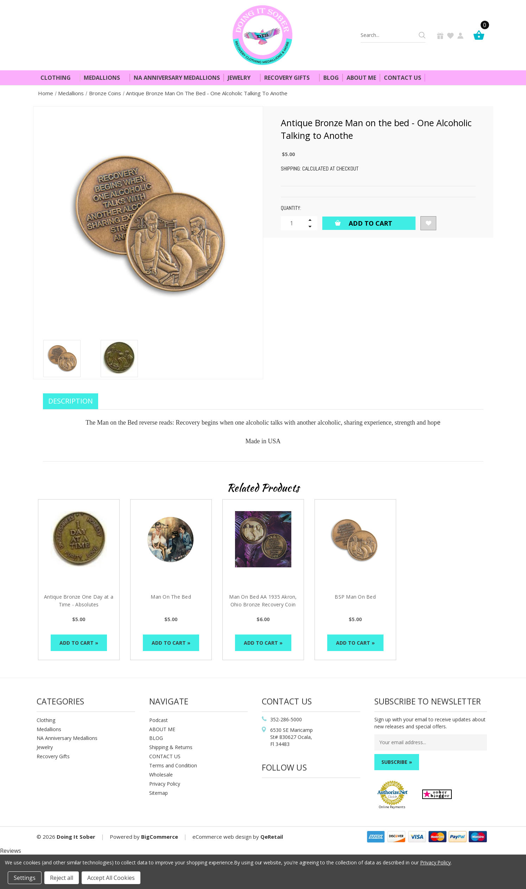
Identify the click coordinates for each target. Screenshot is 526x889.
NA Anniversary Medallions (177, 78)
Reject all (61, 878)
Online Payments (392, 807)
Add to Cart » (78, 642)
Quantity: (291, 208)
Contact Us (402, 78)
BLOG (156, 738)
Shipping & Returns (170, 747)
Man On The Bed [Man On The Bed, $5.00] (171, 596)
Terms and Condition (173, 765)
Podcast (158, 720)
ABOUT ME (162, 729)
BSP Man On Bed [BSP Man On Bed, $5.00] (355, 596)
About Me (361, 78)
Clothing (58, 78)
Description (70, 401)
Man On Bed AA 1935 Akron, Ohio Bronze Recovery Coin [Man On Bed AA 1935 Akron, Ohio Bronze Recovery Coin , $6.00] (263, 600)
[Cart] (480, 35)
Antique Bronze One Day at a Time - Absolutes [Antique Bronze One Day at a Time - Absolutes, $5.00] (78, 600)
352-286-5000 (286, 719)
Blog (331, 78)
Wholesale (161, 774)
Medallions (105, 78)
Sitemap (158, 793)
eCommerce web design (222, 836)
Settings (25, 878)
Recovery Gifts (290, 78)
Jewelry (242, 78)
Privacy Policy (164, 783)
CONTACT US (164, 756)
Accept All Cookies (111, 878)
